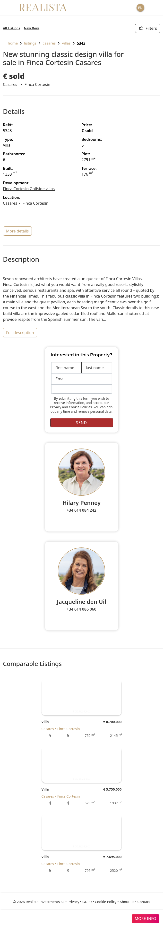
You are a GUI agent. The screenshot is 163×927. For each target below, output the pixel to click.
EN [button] (140, 7)
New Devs (32, 28)
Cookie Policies (80, 407)
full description (20, 332)
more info (145, 918)
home (10, 43)
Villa (45, 721)
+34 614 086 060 (81, 609)
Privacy (55, 407)
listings (30, 43)
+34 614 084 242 (81, 510)
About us (127, 901)
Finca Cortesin (37, 84)
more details (17, 231)
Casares (49, 43)
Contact (143, 901)
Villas (66, 43)
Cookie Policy (106, 901)
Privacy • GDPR (80, 901)
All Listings (11, 28)
